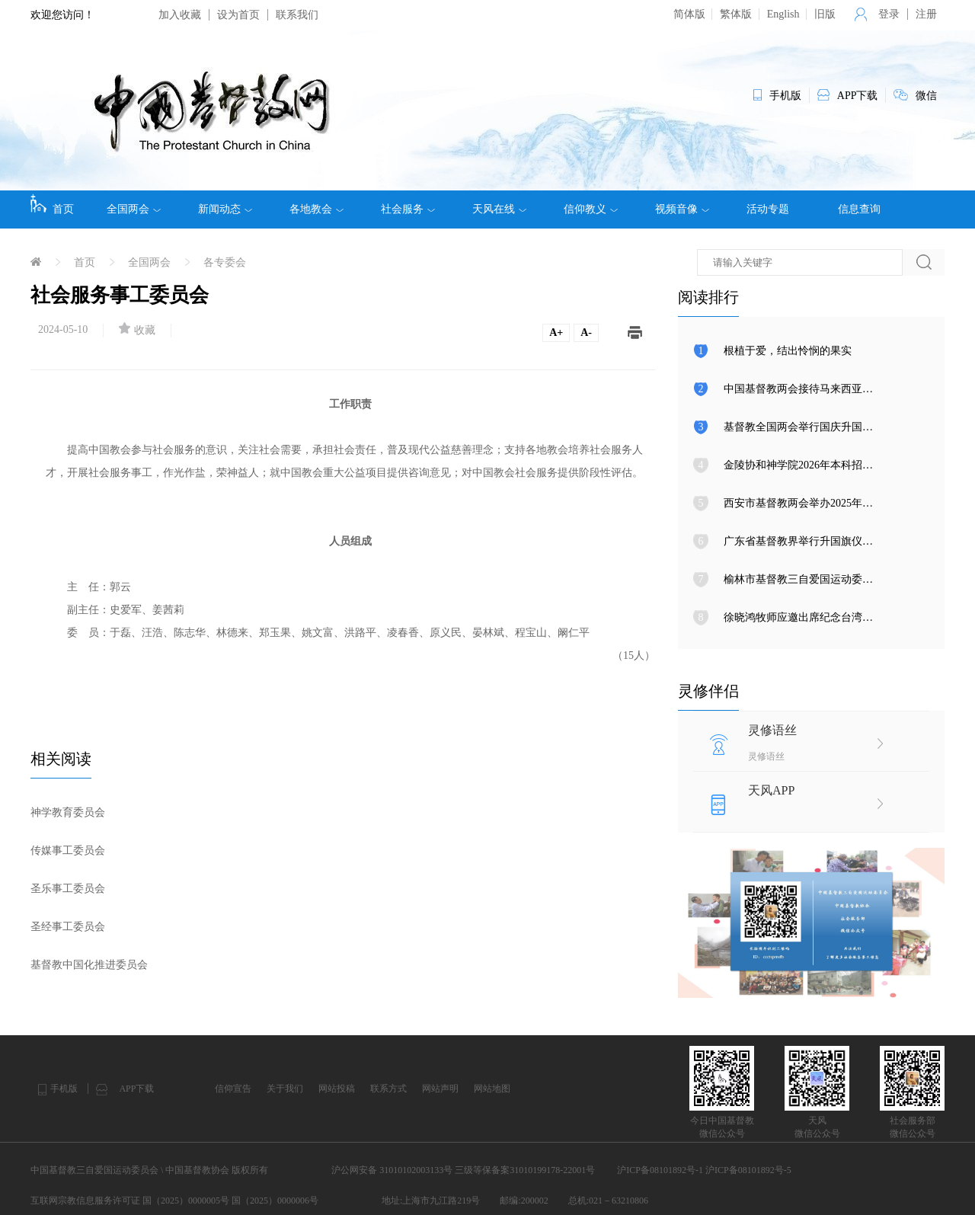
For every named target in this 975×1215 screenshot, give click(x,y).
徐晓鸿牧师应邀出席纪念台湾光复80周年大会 (830, 617)
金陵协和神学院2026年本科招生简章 (809, 465)
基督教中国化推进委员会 (89, 964)
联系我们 (297, 15)
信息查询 (859, 209)
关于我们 (285, 1088)
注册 (926, 14)
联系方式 (388, 1088)
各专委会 (224, 262)
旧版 (825, 14)
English (783, 14)
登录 (889, 14)
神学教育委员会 (67, 812)
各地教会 (316, 209)
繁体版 (736, 14)
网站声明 (440, 1088)
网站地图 (492, 1088)
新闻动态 (225, 209)
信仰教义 (591, 209)
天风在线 (499, 209)
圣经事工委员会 (67, 926)
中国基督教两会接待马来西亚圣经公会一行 (825, 389)
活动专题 (767, 209)
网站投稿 (336, 1088)
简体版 (689, 14)
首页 (52, 204)
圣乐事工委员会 (67, 888)
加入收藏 (179, 15)
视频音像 (682, 209)
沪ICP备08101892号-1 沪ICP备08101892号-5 (704, 1170)
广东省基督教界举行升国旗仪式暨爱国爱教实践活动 (846, 541)
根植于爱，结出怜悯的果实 (788, 351)
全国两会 (134, 209)
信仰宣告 (233, 1088)
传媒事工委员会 (67, 850)
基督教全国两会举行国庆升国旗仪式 (809, 427)
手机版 (64, 1088)
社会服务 (408, 209)
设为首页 (238, 15)
